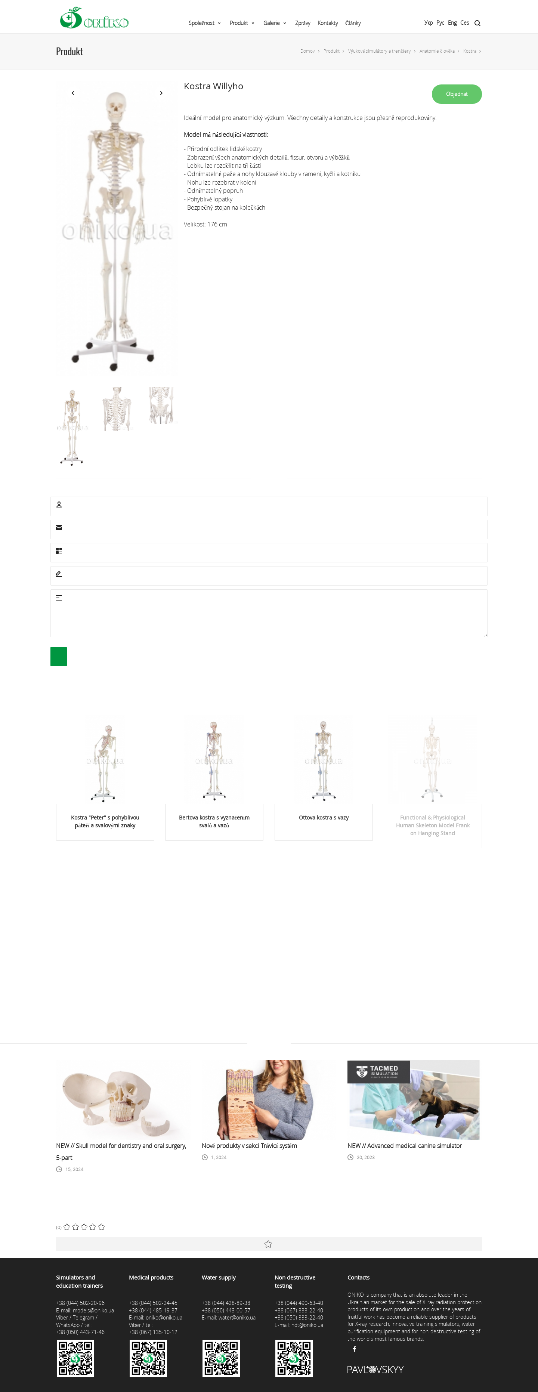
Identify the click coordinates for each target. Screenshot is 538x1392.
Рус (440, 22)
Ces (464, 22)
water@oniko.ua (237, 1317)
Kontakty (328, 23)
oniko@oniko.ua (164, 1317)
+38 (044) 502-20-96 (80, 1302)
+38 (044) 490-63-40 (299, 1302)
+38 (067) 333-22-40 (299, 1310)
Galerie (271, 23)
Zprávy (302, 23)
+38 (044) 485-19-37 (153, 1310)
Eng (452, 22)
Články (353, 23)
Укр (428, 22)
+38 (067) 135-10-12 (153, 1332)
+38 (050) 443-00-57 (226, 1310)
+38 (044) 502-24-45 (153, 1302)
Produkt (239, 23)
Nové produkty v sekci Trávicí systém (249, 1146)
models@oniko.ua (93, 1310)
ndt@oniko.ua (307, 1324)
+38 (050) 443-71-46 (80, 1332)
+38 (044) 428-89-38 (226, 1302)
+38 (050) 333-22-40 (299, 1317)
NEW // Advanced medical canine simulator (404, 1146)
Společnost (201, 23)
